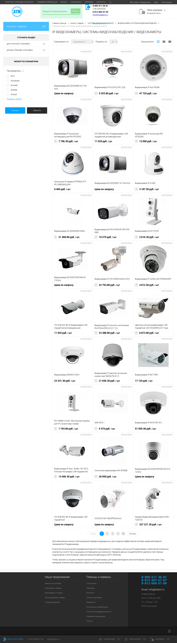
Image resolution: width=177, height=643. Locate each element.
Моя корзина (156, 10)
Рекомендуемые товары (55, 597)
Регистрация (166, 2)
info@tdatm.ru (156, 589)
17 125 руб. (144, 380)
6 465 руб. (62, 189)
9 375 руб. (105, 428)
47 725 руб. (146, 93)
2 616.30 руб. (147, 237)
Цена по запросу (63, 93)
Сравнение (110, 639)
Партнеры (23, 2)
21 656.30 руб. (107, 380)
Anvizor (14, 94)
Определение (145, 2)
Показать (15, 110)
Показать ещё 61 (14, 99)
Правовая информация (95, 616)
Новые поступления (53, 583)
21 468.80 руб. (67, 237)
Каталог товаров (26, 26)
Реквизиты (69, 2)
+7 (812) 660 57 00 (35, 639)
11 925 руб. (103, 141)
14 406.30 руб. (67, 476)
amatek (14, 90)
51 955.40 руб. (145, 428)
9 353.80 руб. (107, 93)
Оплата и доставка (52, 2)
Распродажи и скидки (54, 593)
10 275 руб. (105, 237)
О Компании (10, 2)
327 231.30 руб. (148, 524)
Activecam (15, 81)
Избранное (135, 639)
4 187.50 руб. (147, 189)
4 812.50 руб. (147, 285)
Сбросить (37, 110)
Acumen (14, 85)
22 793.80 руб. (107, 285)
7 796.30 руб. (66, 141)
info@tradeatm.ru (100, 15)
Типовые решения (52, 602)
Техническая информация (89, 2)
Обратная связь (13, 639)
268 (44, 50)
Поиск (75, 11)
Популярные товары (53, 588)
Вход (156, 2)
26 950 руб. (105, 476)
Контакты (35, 2)
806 (44, 44)
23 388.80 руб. (107, 332)
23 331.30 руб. (64, 380)
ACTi (13, 76)
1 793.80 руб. (66, 428)
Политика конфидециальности (98, 612)
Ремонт (89, 621)
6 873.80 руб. (147, 332)
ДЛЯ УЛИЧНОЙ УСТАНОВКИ (18, 44)
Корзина (160, 639)
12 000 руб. (146, 141)
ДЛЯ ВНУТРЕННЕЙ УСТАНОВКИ (20, 50)
